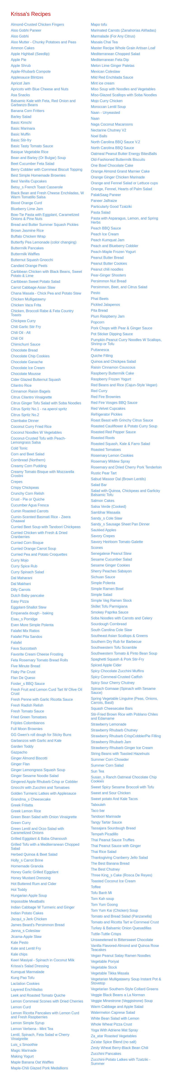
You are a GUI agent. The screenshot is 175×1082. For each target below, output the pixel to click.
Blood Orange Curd (26, 203)
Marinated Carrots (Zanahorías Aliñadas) (123, 30)
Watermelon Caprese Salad (113, 1012)
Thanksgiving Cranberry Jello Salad (119, 858)
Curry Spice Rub (24, 566)
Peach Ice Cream (105, 234)
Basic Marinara (23, 128)
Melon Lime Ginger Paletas (112, 66)
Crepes (17, 482)
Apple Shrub (21, 66)
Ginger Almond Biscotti (29, 758)
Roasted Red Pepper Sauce (113, 432)
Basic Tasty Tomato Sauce (32, 146)
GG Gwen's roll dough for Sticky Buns (41, 735)
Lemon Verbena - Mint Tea (32, 1029)
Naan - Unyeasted (105, 113)
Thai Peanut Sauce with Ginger (116, 846)
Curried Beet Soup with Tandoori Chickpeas (46, 527)
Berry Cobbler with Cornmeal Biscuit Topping (46, 169)
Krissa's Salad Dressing (30, 966)
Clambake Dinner (25, 421)
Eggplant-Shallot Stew (28, 607)
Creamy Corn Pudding (28, 466)
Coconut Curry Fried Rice (31, 427)
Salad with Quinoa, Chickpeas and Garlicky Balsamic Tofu (125, 493)
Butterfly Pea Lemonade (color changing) (43, 242)
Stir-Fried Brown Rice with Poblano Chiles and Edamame (124, 716)
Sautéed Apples (103, 530)
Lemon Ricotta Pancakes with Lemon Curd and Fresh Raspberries (45, 1015)
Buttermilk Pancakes (27, 248)
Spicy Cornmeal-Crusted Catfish (117, 677)
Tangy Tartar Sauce (106, 822)
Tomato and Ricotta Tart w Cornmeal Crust (125, 922)
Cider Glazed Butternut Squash (36, 380)
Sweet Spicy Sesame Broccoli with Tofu (122, 787)
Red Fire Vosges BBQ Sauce (114, 403)
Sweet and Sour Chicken (111, 793)
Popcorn (97, 322)
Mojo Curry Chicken (106, 101)
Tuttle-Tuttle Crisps (106, 934)
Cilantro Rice (21, 385)
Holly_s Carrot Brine (27, 860)
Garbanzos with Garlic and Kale (36, 740)
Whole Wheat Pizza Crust (111, 1024)
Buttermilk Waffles (25, 254)
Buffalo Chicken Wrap (28, 236)
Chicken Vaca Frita (26, 305)
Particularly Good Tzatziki (111, 206)
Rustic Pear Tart (104, 473)
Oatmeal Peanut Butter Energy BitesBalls (124, 154)
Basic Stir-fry (21, 140)
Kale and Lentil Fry (26, 948)
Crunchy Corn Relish (27, 493)
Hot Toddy (19, 890)
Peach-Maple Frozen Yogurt (113, 252)
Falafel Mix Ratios (25, 631)
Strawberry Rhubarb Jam (111, 742)
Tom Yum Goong (104, 904)
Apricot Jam (20, 83)
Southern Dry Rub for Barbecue (116, 642)
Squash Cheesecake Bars (112, 708)
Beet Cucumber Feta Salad (32, 164)
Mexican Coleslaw (105, 71)
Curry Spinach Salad (27, 572)
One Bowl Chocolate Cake (112, 165)
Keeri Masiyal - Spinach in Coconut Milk (42, 960)
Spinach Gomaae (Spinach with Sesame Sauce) (123, 691)
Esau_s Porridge (24, 619)
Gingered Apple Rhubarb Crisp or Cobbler (44, 782)
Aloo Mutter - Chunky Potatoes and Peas (43, 42)
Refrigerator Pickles (106, 414)
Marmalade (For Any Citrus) (113, 36)
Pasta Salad (100, 212)
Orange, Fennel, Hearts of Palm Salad (121, 189)
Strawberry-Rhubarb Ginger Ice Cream (122, 748)
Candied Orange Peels (29, 266)
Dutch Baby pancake (27, 595)
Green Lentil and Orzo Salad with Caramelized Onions (37, 831)
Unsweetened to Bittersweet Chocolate (122, 940)
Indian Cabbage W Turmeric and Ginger (43, 907)
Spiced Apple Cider (106, 665)
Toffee (96, 887)
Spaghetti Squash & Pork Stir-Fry (117, 659)
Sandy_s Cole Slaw (106, 518)
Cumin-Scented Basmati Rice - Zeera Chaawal (41, 519)
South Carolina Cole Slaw (111, 630)
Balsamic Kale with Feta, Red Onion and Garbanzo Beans (43, 103)
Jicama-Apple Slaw (26, 937)
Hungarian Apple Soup (29, 895)
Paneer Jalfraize (104, 201)
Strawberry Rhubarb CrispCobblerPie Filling (126, 736)
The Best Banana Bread (110, 863)
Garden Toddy (22, 746)
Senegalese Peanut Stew (111, 553)
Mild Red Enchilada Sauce (112, 77)
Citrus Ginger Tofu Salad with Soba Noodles (46, 403)
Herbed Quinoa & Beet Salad (34, 854)
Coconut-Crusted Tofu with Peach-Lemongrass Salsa (38, 440)
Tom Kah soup (102, 899)
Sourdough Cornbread (109, 624)
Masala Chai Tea (104, 42)
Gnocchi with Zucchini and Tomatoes (40, 787)
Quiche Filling (102, 356)
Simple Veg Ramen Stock (111, 600)
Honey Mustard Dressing (31, 878)
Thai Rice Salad (103, 852)
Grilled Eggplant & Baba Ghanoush (39, 839)
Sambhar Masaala (105, 512)
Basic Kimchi (21, 122)
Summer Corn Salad (107, 765)
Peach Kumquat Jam (107, 240)
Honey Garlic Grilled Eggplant (34, 872)
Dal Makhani (21, 584)
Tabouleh (98, 805)
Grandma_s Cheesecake (31, 799)
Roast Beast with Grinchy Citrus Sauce (122, 420)
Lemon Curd (21, 1007)
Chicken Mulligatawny (28, 299)
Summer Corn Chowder (110, 759)
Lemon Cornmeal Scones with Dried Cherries (47, 1001)
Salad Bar (99, 485)
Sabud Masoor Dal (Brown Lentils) (118, 479)
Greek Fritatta (22, 805)
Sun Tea (97, 771)
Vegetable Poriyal (105, 961)
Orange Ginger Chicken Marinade (118, 177)
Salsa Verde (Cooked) (108, 506)
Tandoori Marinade (106, 816)
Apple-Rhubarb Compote (31, 71)
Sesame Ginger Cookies (110, 565)
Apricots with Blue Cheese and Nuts (39, 89)
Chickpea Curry (23, 321)
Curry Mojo (19, 560)
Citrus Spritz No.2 (25, 415)
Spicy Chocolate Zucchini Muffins (117, 671)
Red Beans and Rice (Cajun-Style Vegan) (124, 385)
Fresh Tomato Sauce (27, 711)
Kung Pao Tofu (23, 978)
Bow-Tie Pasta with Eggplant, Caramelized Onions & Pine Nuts (45, 217)
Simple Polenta (103, 583)
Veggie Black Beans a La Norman (118, 995)
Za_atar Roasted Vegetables (114, 1036)
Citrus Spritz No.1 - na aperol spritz (39, 409)
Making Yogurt (22, 1056)
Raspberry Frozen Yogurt (111, 379)
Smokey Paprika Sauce (109, 612)
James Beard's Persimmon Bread (37, 925)
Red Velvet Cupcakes (108, 408)
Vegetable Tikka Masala (110, 973)
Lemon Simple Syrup (27, 1023)
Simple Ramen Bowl (107, 589)
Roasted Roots (103, 438)
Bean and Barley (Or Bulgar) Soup (38, 158)
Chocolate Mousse (26, 374)
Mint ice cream (102, 83)
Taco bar (98, 811)
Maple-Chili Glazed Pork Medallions (39, 1068)
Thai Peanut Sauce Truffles (112, 840)
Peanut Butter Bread (107, 258)
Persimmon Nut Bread (108, 281)
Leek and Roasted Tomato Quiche (38, 995)
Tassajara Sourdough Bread (113, 828)
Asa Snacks (20, 95)
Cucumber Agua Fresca (30, 505)
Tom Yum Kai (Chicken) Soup (114, 910)
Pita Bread (99, 310)
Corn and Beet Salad (27, 454)
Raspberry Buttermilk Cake (112, 373)
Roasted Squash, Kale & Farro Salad (120, 444)
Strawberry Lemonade (108, 724)
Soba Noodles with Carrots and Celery (121, 618)
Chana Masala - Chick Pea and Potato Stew (46, 293)
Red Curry (99, 391)
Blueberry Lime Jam (27, 209)
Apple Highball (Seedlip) (30, 54)
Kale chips (19, 954)
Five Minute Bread (25, 666)
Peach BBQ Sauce (106, 228)
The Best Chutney (105, 869)
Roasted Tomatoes (106, 450)
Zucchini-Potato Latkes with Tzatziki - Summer (120, 1062)
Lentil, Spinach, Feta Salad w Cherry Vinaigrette (40, 1037)
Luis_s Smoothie (24, 1045)
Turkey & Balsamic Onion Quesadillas (121, 928)
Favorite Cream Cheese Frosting (37, 654)
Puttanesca (100, 350)
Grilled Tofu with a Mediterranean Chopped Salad (45, 846)
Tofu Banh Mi (101, 893)
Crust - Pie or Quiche (27, 499)
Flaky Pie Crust (23, 672)
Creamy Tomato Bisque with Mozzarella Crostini (42, 474)
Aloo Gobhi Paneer (26, 30)
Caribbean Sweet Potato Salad (35, 281)
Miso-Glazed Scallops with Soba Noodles (124, 95)
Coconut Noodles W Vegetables (36, 432)
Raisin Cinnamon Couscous (113, 367)
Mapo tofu (99, 24)
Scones (97, 548)
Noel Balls (99, 136)
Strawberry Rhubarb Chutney (114, 730)
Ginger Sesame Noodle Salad (35, 776)
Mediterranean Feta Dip (110, 60)
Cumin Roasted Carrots (29, 511)
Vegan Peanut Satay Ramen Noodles (121, 956)
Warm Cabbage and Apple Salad (117, 1007)
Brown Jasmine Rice (27, 230)
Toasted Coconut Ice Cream (113, 881)
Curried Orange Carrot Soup (33, 548)
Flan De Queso (23, 678)
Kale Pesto (19, 942)
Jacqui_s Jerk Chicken (29, 919)
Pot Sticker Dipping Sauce (112, 334)
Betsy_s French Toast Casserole (37, 187)
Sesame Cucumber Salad (111, 559)
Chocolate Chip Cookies (30, 356)
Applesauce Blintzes (27, 77)
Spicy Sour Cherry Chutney (113, 683)
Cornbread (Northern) (28, 460)
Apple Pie (18, 60)
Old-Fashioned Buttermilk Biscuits (118, 160)
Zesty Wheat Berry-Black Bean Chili (119, 1048)
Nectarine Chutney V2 (108, 130)
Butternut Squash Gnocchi (32, 260)
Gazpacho (19, 752)
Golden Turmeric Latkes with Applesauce (43, 793)
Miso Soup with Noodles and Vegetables (123, 89)
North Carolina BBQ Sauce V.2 (115, 142)
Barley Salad (21, 117)
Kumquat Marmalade (27, 972)
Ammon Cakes (23, 48)
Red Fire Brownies (106, 397)
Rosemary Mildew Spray (110, 461)
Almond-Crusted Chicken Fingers (37, 24)
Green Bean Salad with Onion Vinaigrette (44, 817)
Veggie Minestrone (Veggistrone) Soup (122, 1001)
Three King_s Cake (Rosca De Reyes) (121, 875)
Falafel (16, 642)
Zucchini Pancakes (106, 1054)
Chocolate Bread (24, 350)
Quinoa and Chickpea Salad (113, 361)
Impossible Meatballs (27, 901)
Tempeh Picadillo (104, 834)
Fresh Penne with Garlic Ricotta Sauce (42, 699)
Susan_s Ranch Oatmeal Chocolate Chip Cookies (124, 779)
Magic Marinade (24, 1050)
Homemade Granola (27, 866)
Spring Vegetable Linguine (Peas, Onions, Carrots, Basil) (124, 701)
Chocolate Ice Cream (28, 368)
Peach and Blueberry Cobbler (114, 246)
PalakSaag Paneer (106, 195)
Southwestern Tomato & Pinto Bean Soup (124, 653)
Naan (95, 118)
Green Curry (21, 823)
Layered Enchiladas (27, 989)
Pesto (95, 293)
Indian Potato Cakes (27, 913)
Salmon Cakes (102, 501)
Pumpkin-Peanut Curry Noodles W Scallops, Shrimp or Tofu (126, 342)
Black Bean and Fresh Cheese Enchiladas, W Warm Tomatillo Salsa (47, 195)
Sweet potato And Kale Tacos (114, 799)
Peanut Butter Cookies (109, 263)
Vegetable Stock (104, 967)
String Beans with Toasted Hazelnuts (120, 754)
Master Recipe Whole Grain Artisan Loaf (123, 48)
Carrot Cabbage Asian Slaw (33, 287)
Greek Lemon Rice (26, 811)
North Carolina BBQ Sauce (112, 148)
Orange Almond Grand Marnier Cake (120, 171)
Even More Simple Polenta (32, 625)
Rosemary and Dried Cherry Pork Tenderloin (126, 467)
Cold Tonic (19, 448)
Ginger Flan (20, 764)
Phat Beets (99, 299)
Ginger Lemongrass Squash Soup (38, 770)
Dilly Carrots (20, 590)
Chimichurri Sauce (25, 344)
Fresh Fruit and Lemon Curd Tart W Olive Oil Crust (46, 692)
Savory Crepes (103, 536)
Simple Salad (101, 595)
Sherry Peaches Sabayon (111, 571)
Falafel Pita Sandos (26, 637)
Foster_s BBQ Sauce (28, 684)
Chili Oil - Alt (20, 333)
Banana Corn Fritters (27, 111)
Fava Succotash (24, 648)
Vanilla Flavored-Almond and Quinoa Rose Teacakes (125, 948)
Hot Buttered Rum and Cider (33, 884)
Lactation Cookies (25, 984)
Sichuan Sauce (103, 577)
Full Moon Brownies (27, 729)
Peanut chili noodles (107, 269)
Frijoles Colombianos (27, 723)
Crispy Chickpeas (25, 487)
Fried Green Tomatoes (29, 717)
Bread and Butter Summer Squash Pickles (44, 225)
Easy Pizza (20, 601)
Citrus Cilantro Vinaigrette (31, 397)
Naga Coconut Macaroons (112, 124)
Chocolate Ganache (27, 362)
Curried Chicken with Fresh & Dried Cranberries (39, 535)
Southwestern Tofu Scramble (114, 647)
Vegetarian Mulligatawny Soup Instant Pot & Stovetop (126, 981)
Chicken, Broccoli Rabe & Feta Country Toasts (42, 313)
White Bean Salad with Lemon (115, 1018)
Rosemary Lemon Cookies (112, 455)
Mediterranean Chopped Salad (115, 54)
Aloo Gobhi (20, 36)
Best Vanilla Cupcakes (29, 181)
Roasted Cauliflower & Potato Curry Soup (124, 426)
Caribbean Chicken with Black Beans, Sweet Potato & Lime (46, 274)
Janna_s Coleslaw (25, 931)
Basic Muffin (20, 134)
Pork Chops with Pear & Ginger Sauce (121, 328)
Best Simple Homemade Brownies (38, 175)
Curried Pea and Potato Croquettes (39, 554)
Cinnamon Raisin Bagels (30, 391)
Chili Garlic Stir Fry (26, 327)
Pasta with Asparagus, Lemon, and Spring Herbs (124, 220)
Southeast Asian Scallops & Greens (119, 636)
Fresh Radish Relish (27, 705)
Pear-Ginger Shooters (108, 275)
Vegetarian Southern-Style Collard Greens (124, 989)
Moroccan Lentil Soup (108, 107)
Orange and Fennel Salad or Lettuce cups (124, 183)
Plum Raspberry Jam (107, 316)
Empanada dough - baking (32, 613)
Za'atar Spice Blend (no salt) (113, 1042)
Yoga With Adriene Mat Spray (114, 1030)
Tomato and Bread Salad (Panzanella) (121, 916)
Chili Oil (17, 338)
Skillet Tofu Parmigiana (109, 606)
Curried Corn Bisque (27, 543)
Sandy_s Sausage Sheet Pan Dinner (120, 524)
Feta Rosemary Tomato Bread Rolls (39, 660)
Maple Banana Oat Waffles (32, 1062)
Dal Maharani (21, 578)
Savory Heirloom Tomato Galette (117, 542)
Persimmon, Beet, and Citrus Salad (119, 287)
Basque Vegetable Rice (29, 152)
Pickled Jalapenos (105, 305)
